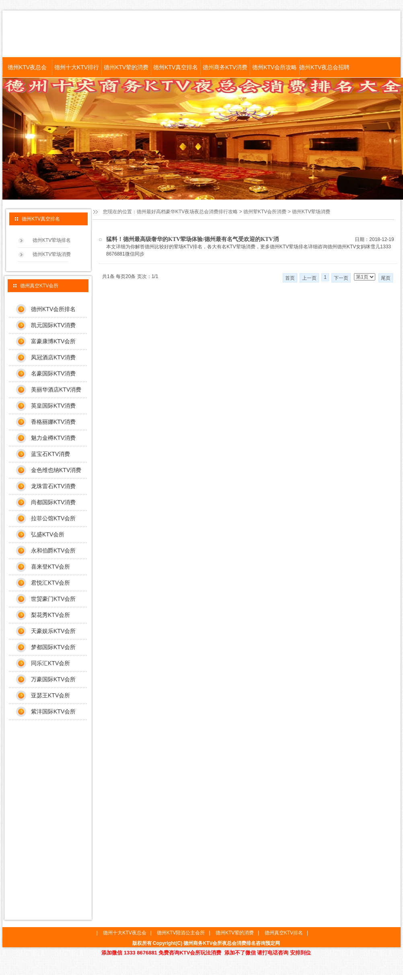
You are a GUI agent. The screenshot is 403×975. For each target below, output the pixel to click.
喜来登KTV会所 (50, 566)
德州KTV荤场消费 (311, 211)
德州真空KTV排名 (284, 933)
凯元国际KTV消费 (53, 325)
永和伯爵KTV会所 (53, 550)
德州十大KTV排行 (76, 67)
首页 (290, 278)
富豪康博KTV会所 (53, 341)
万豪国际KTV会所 (53, 679)
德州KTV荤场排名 (52, 240)
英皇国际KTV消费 (53, 405)
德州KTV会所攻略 (274, 67)
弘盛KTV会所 (47, 534)
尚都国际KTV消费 (53, 502)
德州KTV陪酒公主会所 (181, 933)
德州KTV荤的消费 (126, 67)
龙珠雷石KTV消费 (53, 486)
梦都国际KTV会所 (53, 647)
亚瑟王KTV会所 (50, 695)
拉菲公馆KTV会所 (53, 518)
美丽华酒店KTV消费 (56, 389)
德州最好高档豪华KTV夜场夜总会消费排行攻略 (187, 211)
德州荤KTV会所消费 (264, 211)
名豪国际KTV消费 (53, 373)
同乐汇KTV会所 (50, 663)
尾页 (386, 278)
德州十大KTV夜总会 (124, 933)
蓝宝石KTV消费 (50, 454)
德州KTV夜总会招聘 (324, 67)
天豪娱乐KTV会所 (53, 631)
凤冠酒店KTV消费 (53, 357)
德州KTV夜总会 (27, 67)
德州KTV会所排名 (53, 309)
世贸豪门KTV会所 (53, 599)
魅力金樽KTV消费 (53, 438)
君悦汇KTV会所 (50, 582)
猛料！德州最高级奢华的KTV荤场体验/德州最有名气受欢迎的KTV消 (192, 239)
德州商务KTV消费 (225, 67)
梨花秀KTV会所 (50, 615)
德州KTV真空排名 (175, 67)
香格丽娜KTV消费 (53, 421)
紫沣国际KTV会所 (53, 711)
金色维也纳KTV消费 (56, 470)
